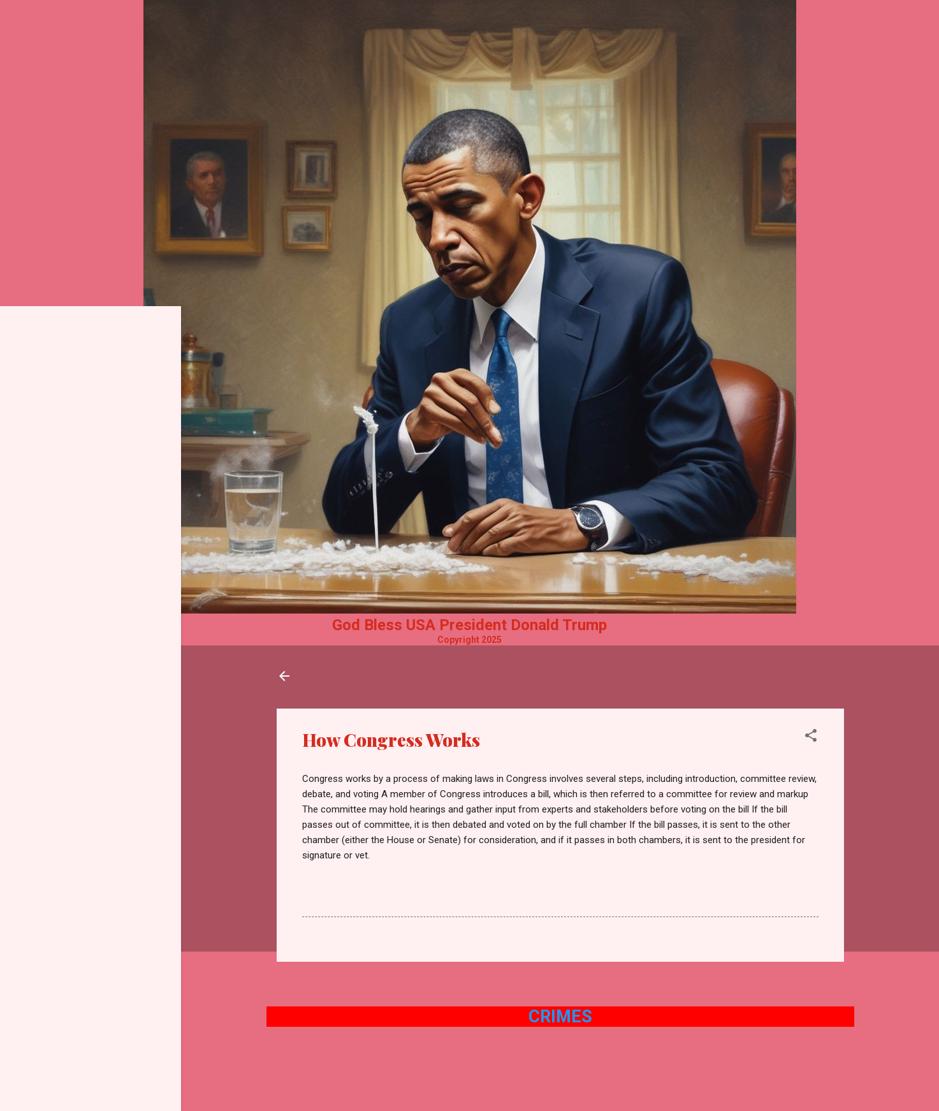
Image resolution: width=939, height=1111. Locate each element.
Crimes (560, 1016)
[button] (811, 737)
